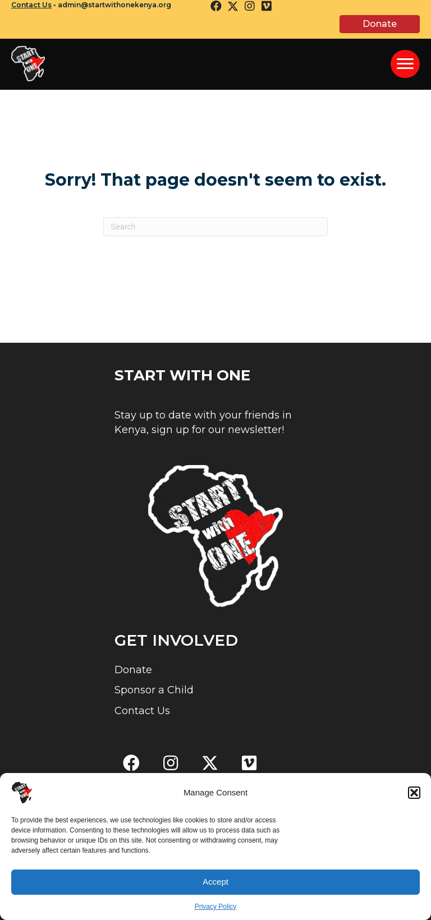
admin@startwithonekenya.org (114, 5)
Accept (215, 886)
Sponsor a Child (154, 690)
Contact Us (31, 5)
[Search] (215, 226)
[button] (414, 797)
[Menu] (405, 64)
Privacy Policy (216, 911)
